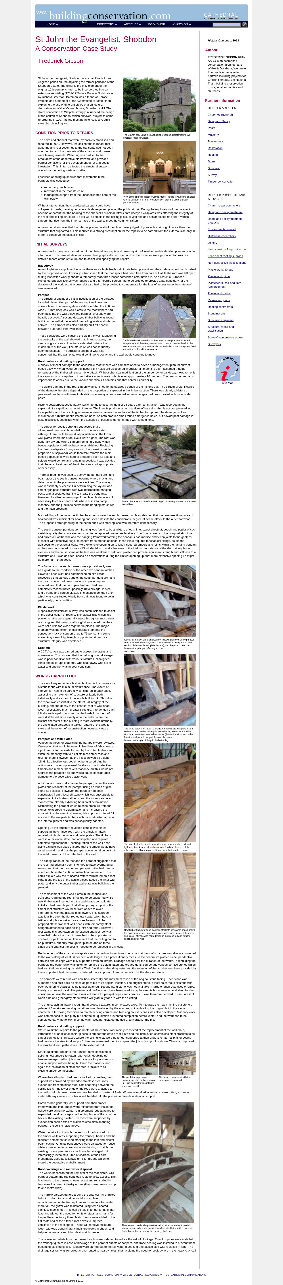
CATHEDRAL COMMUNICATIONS (188, 1275)
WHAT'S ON (181, 24)
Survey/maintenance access (226, 337)
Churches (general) (220, 114)
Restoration (215, 148)
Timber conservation (221, 181)
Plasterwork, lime (219, 276)
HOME (52, 24)
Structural (214, 168)
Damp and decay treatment (225, 212)
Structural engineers (220, 320)
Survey (212, 175)
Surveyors (214, 344)
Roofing (213, 154)
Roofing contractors (220, 306)
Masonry (213, 134)
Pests (211, 128)
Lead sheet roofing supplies (225, 256)
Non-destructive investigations (227, 262)
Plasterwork (215, 141)
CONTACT (139, 1275)
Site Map (227, 383)
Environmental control (222, 229)
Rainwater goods (219, 300)
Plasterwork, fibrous (220, 269)
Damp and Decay (219, 121)
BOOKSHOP (156, 24)
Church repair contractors (224, 205)
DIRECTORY (107, 24)
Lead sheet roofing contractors (227, 249)
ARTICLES (133, 24)
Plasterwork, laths (219, 293)
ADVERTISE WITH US (157, 1275)
